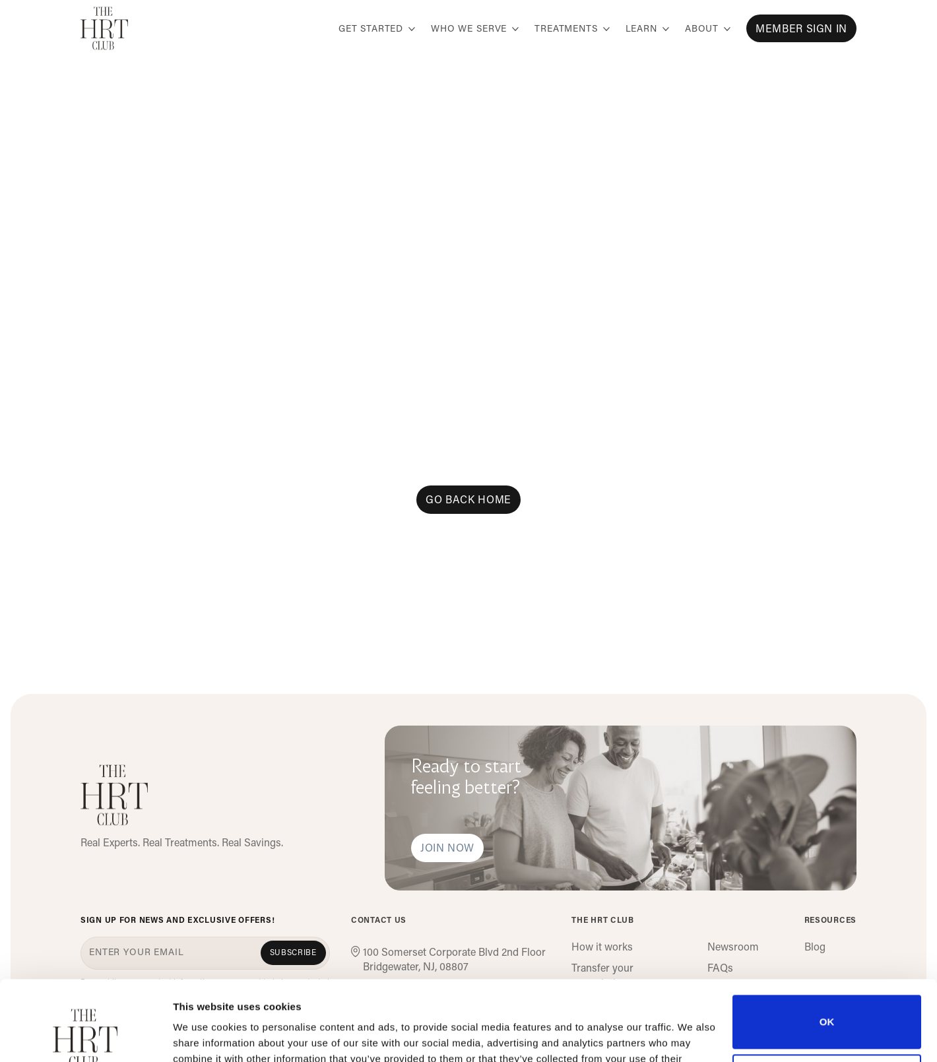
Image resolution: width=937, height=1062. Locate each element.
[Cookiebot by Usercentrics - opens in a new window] (85, 1036)
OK (827, 947)
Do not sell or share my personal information (827, 1005)
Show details (203, 1036)
